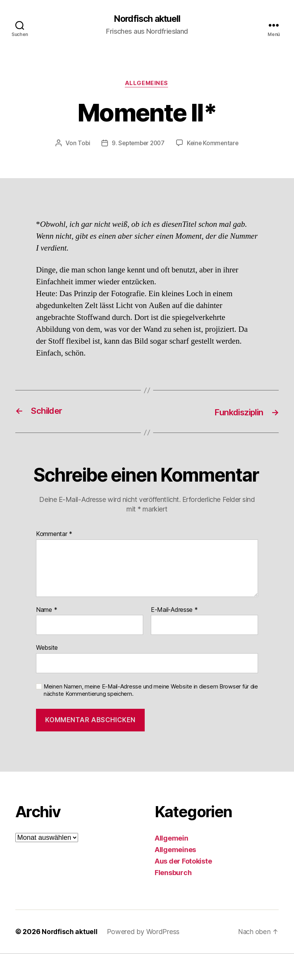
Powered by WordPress (144, 932)
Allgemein (171, 839)
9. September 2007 (137, 144)
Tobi (81, 144)
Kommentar (54, 534)
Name (46, 610)
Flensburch (173, 873)
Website (47, 648)
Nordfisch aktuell (147, 19)
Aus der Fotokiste (183, 862)
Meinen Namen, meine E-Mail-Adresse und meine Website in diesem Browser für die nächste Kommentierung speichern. (151, 691)
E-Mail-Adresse (174, 610)
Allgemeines (147, 84)
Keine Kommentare (214, 144)
